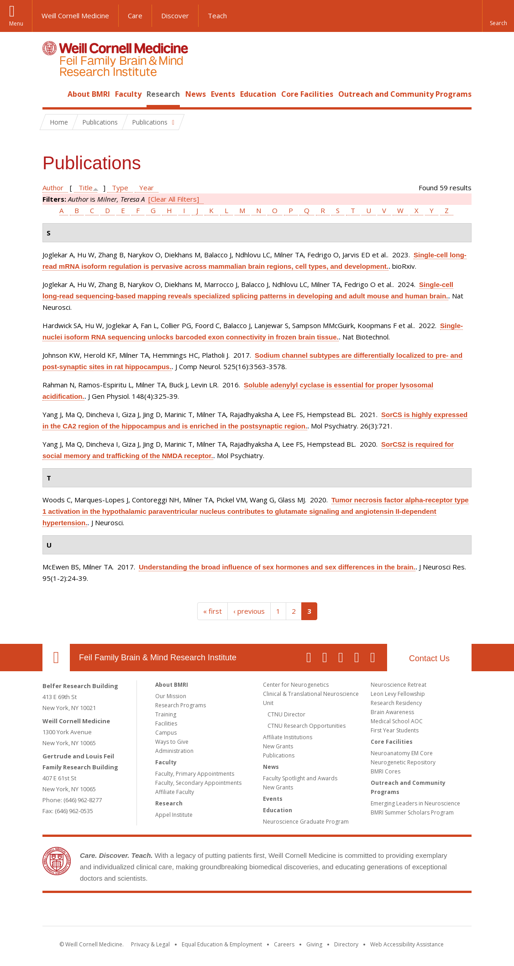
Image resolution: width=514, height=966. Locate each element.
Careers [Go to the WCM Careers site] (284, 944)
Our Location (56, 657)
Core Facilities (307, 94)
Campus (166, 732)
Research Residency (396, 703)
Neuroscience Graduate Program (306, 821)
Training (165, 714)
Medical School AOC (397, 721)
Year (146, 187)
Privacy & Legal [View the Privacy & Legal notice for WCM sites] (150, 944)
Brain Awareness (392, 712)
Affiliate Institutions (287, 737)
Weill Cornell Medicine (75, 15)
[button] (498, 16)
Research (163, 94)
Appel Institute (174, 815)
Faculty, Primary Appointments (194, 774)
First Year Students (395, 730)
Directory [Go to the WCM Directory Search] (346, 944)
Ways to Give (172, 742)
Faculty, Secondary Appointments (198, 783)
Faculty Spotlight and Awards (300, 778)
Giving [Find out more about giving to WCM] (314, 944)
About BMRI (89, 94)
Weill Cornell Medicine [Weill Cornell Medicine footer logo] (190, 911)
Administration (174, 751)
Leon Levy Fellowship (398, 694)
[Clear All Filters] (173, 199)
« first (212, 611)
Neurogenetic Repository (403, 762)
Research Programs (180, 705)
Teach (217, 15)
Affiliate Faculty (174, 792)
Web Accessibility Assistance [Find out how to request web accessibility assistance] (407, 944)
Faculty (128, 94)
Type (120, 187)
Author (52, 187)
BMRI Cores (385, 771)
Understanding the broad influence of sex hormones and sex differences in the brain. (277, 567)
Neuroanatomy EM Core (402, 753)
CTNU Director (286, 714)
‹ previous (249, 611)
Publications (278, 755)
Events (223, 94)
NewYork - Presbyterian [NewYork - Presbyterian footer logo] (333, 911)
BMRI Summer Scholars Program (412, 812)
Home (52, 94)
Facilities (166, 723)
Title (86, 187)
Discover (175, 15)
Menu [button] (16, 23)
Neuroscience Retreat (398, 685)
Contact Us (429, 658)
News (195, 94)
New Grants (278, 746)
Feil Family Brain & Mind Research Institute (157, 657)
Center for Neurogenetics (296, 685)
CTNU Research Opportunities (306, 726)
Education (258, 94)
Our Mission (170, 696)
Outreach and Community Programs (405, 94)
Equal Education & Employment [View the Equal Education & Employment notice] (222, 944)
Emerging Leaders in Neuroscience (415, 803)
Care (135, 15)
